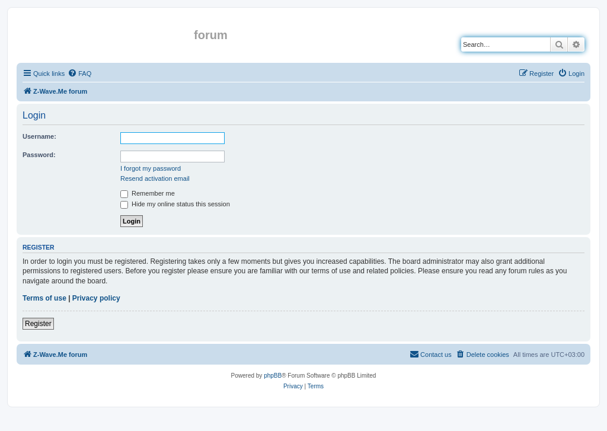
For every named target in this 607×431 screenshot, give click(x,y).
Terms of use (44, 298)
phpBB (273, 375)
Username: (39, 136)
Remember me (147, 193)
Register (38, 324)
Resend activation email (155, 178)
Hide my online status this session (175, 203)
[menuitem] (79, 73)
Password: (39, 154)
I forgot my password (150, 168)
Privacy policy (96, 298)
